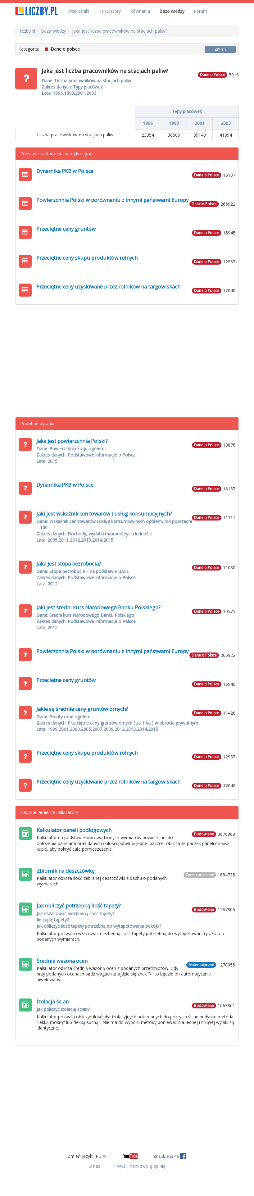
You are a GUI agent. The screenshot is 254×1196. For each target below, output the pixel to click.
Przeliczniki (78, 11)
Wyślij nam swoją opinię (141, 1166)
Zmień (220, 49)
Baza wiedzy (171, 11)
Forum (200, 11)
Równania (140, 11)
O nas (94, 1166)
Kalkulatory (109, 11)
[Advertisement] (127, 360)
